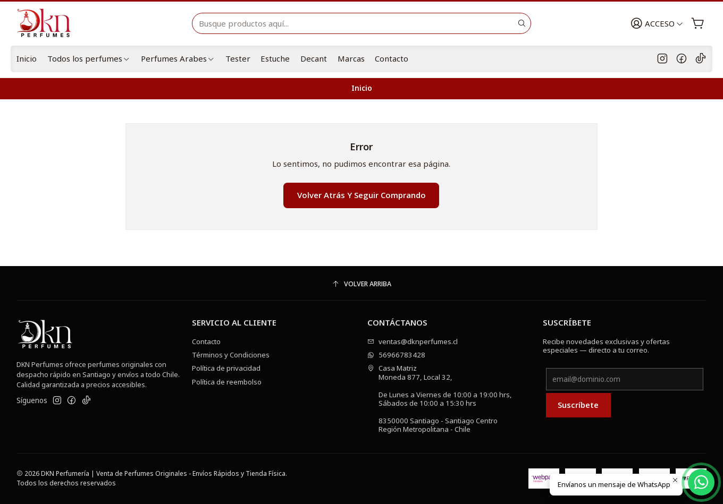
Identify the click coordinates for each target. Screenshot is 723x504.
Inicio (26, 58)
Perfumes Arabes (178, 58)
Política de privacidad (226, 368)
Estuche (275, 58)
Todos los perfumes (88, 58)
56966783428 (396, 355)
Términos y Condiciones (231, 355)
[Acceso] (657, 23)
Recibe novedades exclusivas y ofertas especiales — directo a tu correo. (606, 346)
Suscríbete (578, 404)
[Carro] (698, 23)
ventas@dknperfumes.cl (412, 341)
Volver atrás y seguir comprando (361, 195)
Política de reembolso (227, 382)
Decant (313, 58)
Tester (237, 58)
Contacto (391, 58)
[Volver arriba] (361, 284)
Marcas (351, 58)
